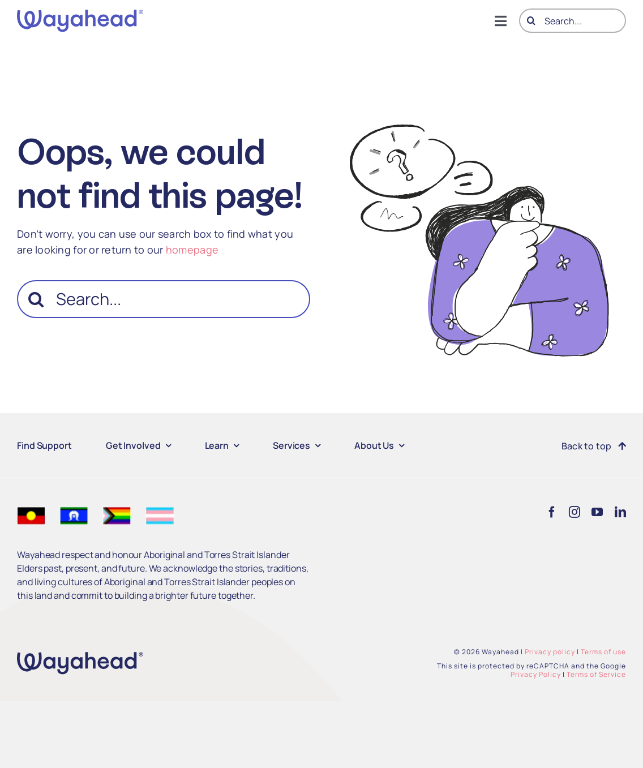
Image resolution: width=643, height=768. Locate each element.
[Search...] (572, 20)
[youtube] (597, 512)
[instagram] (574, 512)
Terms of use (603, 652)
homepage (192, 249)
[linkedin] (620, 512)
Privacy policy (550, 652)
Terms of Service (596, 674)
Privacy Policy (536, 674)
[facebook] (552, 512)
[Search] (531, 20)
